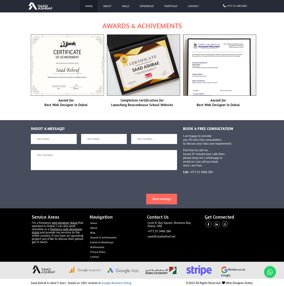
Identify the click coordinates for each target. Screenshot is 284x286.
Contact (193, 6)
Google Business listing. (117, 283)
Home (89, 6)
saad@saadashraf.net (161, 236)
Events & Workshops (102, 242)
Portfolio (170, 6)
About (107, 6)
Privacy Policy (98, 252)
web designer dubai (65, 223)
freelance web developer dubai (57, 230)
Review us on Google (233, 272)
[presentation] (61, 186)
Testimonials (97, 247)
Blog (92, 232)
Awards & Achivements (103, 237)
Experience (147, 6)
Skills (125, 6)
